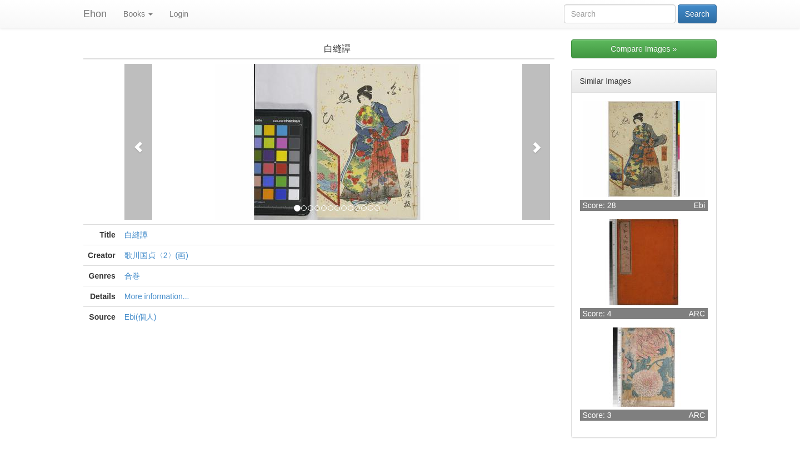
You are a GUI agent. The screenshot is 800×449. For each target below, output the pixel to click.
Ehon (95, 13)
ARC (696, 313)
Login (178, 13)
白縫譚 (136, 234)
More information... (156, 296)
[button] (138, 142)
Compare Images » (644, 48)
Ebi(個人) (140, 316)
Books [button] (138, 13)
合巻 (132, 275)
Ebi (699, 205)
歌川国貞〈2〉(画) (156, 255)
